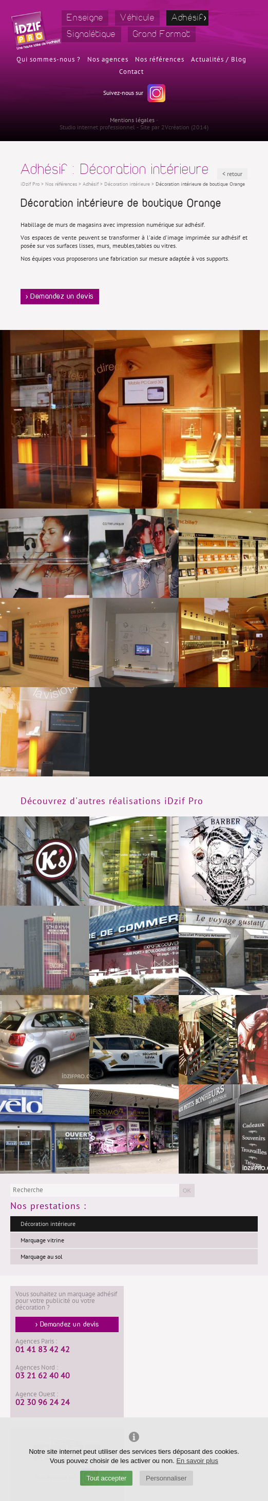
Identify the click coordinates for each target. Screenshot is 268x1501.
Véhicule (137, 18)
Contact (131, 72)
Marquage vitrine (42, 1240)
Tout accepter (106, 1478)
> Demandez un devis (60, 297)
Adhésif (187, 18)
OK (187, 1190)
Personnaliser (166, 1478)
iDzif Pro (30, 184)
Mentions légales (132, 120)
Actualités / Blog (218, 59)
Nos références (159, 59)
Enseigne (85, 18)
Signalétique (91, 34)
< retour (232, 174)
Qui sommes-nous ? (48, 59)
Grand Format (162, 34)
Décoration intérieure (48, 1223)
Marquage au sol (42, 1256)
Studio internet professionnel (97, 127)
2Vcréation (175, 127)
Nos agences (107, 59)
